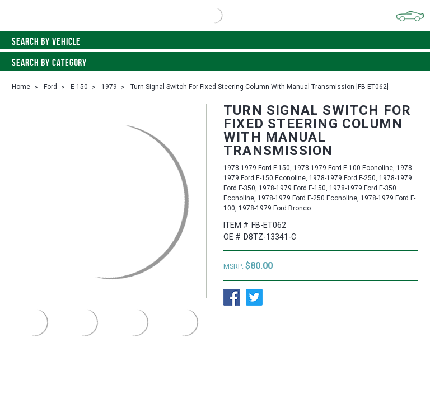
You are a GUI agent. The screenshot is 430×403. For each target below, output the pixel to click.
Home (21, 87)
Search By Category (215, 62)
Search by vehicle (215, 41)
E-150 (79, 87)
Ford (50, 87)
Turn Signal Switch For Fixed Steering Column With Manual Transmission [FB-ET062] (259, 87)
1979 (109, 87)
